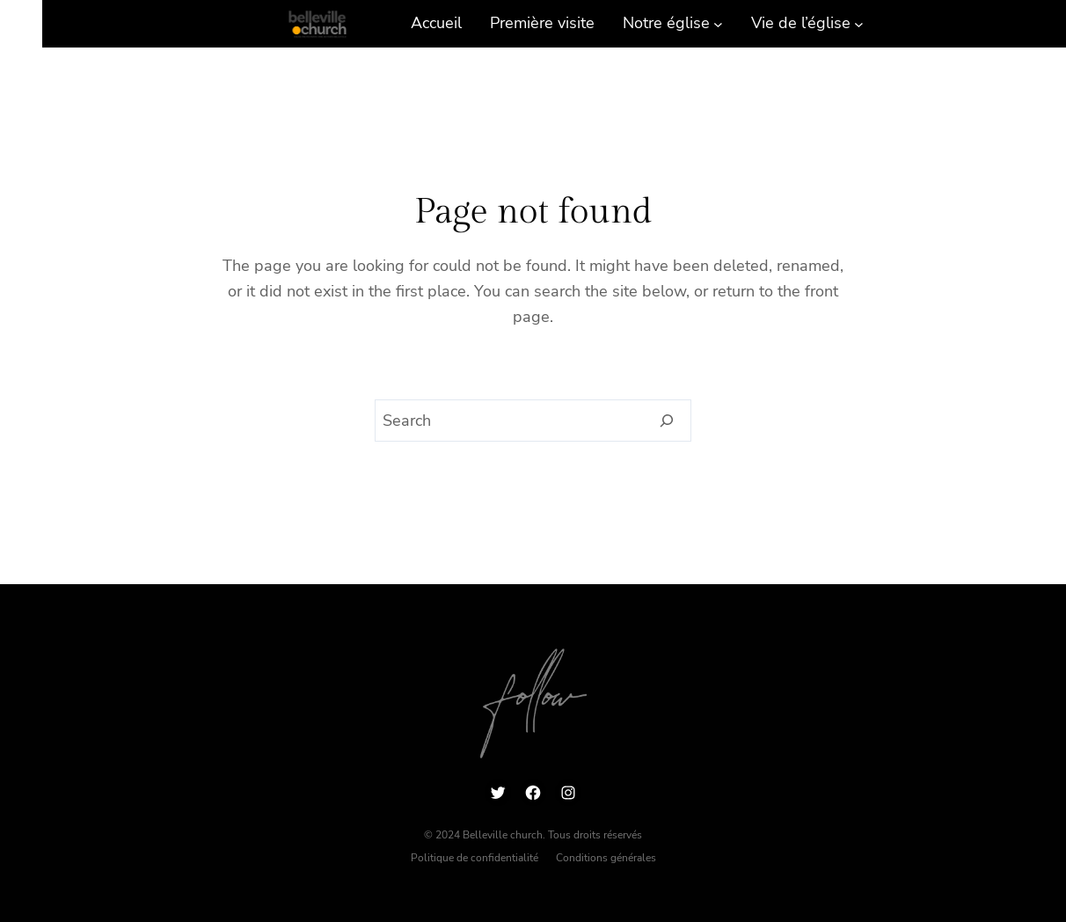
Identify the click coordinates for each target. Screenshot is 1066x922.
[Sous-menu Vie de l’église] (859, 23)
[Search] (667, 420)
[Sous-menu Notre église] (718, 23)
